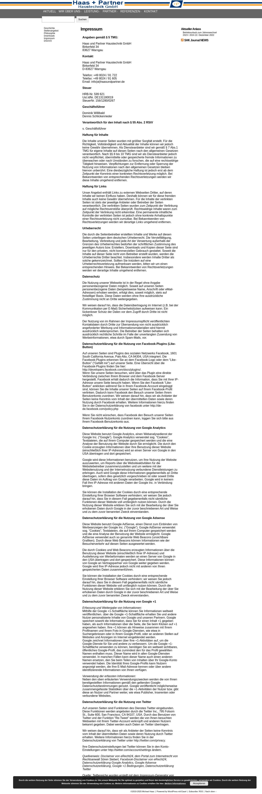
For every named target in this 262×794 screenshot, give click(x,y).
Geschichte (49, 28)
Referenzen (130, 11)
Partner (110, 11)
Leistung (92, 11)
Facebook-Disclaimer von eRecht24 (143, 759)
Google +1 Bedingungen (128, 765)
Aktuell (49, 11)
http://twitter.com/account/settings (129, 749)
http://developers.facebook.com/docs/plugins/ (111, 369)
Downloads (49, 36)
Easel (183, 791)
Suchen (82, 19)
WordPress (173, 791)
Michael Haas (148, 791)
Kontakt (151, 11)
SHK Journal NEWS (196, 40)
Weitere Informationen (175, 783)
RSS (201, 791)
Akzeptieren (199, 783)
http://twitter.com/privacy (149, 740)
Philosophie (49, 33)
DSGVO (48, 41)
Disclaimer (107, 756)
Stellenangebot (51, 30)
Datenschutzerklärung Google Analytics (107, 762)
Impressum (49, 38)
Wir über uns (70, 11)
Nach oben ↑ (211, 791)
